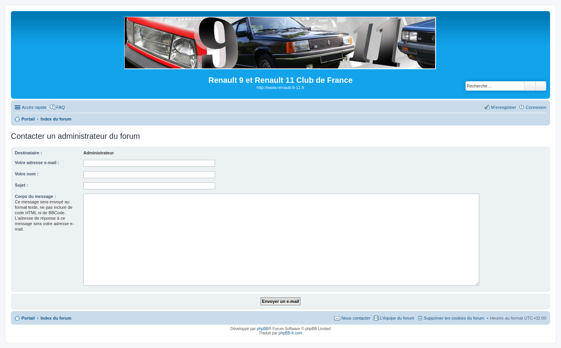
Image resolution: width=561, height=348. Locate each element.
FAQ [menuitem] (60, 107)
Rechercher (530, 86)
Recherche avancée (541, 86)
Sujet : (21, 185)
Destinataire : (28, 152)
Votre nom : (26, 173)
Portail (28, 119)
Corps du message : (35, 196)
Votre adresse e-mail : (37, 162)
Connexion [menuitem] (536, 107)
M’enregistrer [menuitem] (503, 107)
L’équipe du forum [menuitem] (397, 318)
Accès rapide (34, 107)
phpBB (262, 329)
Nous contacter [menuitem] (355, 318)
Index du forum (56, 318)
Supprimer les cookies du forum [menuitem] (454, 318)
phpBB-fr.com (290, 333)
